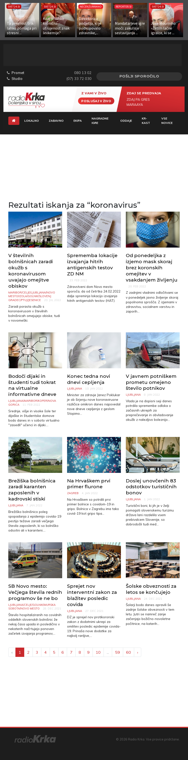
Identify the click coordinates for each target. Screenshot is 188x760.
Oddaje (126, 120)
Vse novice (167, 121)
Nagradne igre (100, 121)
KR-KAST (146, 121)
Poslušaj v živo (96, 101)
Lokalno (31, 120)
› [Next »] (137, 652)
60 (128, 652)
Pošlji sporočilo (139, 76)
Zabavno (56, 120)
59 (117, 652)
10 (98, 652)
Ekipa (77, 120)
